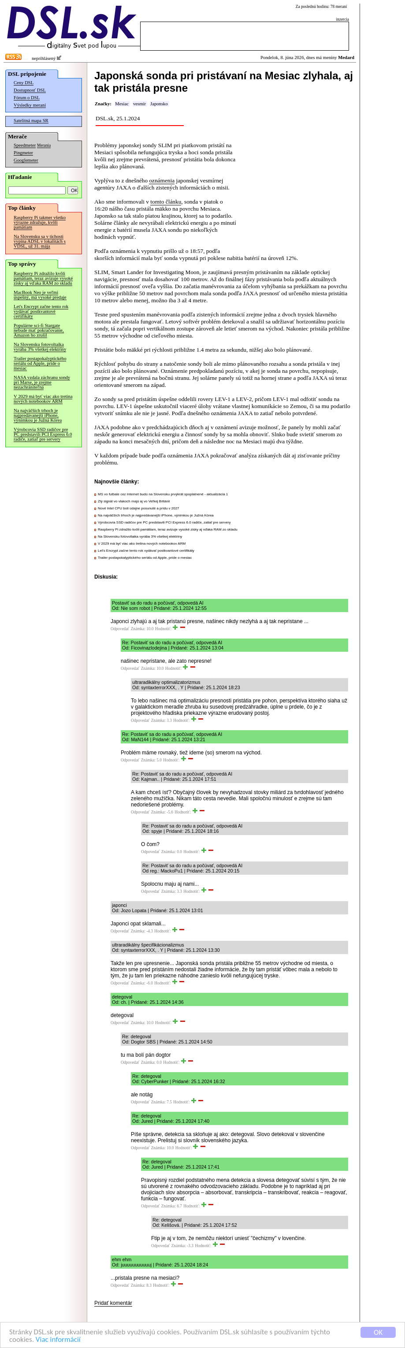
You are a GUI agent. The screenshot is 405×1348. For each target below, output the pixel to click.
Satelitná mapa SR (31, 120)
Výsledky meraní (30, 105)
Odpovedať (120, 629)
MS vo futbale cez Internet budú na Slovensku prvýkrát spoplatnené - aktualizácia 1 (163, 494)
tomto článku (165, 201)
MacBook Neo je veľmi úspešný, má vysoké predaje (40, 295)
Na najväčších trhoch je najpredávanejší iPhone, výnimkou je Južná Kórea (38, 415)
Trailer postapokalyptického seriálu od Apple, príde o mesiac (40, 363)
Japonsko (159, 103)
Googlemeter (26, 160)
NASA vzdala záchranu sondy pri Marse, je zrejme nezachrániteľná (42, 382)
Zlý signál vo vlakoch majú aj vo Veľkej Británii (134, 501)
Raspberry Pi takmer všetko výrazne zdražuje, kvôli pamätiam (40, 222)
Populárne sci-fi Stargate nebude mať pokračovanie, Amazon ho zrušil (39, 330)
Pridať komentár (113, 1303)
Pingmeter (23, 152)
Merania (44, 145)
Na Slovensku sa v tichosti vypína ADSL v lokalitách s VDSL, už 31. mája (40, 241)
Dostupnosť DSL (30, 90)
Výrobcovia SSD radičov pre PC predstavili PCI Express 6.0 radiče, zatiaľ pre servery (43, 434)
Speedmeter (25, 145)
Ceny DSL (23, 82)
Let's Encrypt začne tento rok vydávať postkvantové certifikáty (41, 311)
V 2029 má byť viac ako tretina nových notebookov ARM (43, 399)
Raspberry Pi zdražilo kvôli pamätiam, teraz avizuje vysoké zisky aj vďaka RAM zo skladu (43, 278)
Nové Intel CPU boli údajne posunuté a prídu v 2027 (138, 508)
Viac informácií (58, 1340)
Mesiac (122, 103)
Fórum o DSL (27, 97)
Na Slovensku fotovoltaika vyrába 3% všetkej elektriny (40, 347)
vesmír (139, 103)
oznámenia (162, 180)
